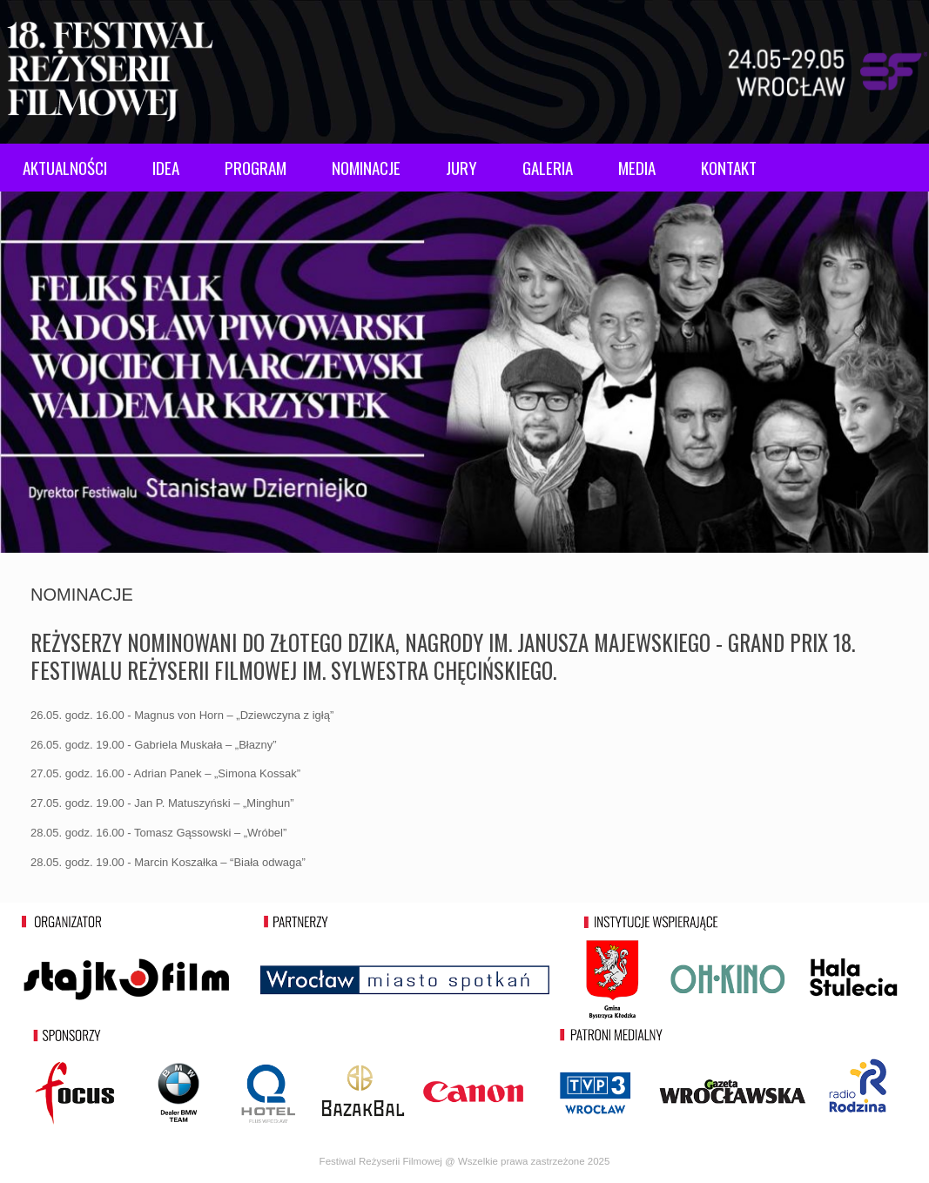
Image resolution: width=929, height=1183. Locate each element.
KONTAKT (729, 167)
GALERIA (547, 167)
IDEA (165, 167)
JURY (461, 167)
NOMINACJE (366, 167)
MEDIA (637, 167)
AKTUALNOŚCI (65, 167)
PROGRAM (255, 167)
